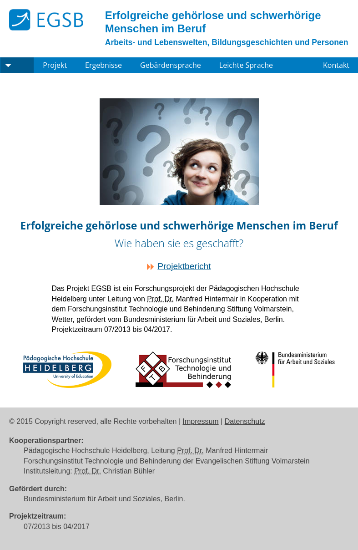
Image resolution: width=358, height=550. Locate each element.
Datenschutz (245, 421)
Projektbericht (184, 266)
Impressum (201, 421)
